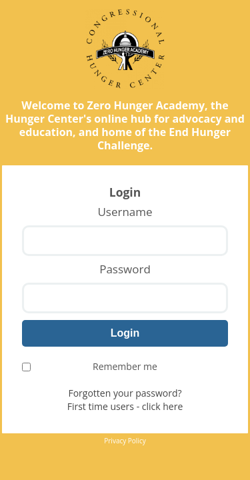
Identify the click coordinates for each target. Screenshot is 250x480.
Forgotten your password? (124, 393)
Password (125, 269)
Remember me (89, 366)
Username (124, 212)
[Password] (125, 298)
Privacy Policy (124, 440)
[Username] (125, 240)
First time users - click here (125, 406)
